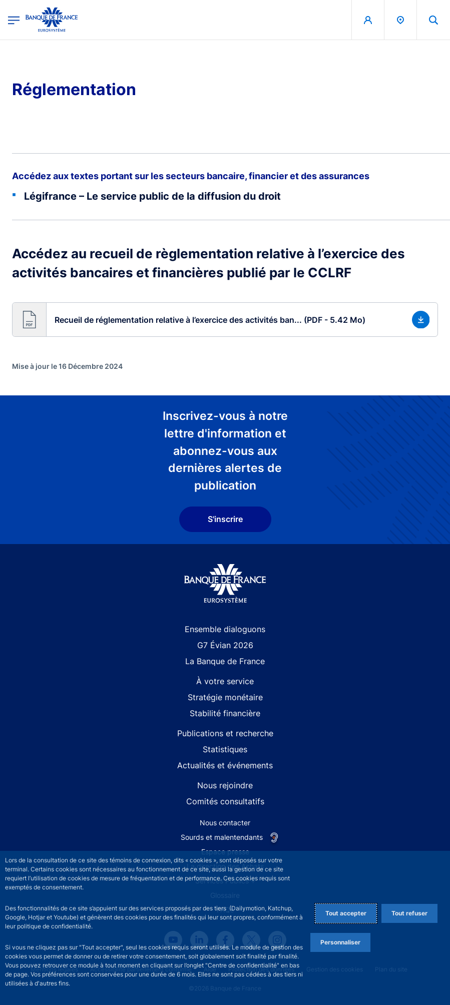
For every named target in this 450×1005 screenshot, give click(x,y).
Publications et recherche (225, 733)
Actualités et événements (225, 765)
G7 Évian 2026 (225, 645)
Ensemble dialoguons (225, 629)
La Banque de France (225, 661)
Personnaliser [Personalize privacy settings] (340, 942)
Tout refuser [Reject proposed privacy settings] (409, 913)
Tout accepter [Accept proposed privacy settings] (345, 913)
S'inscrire (225, 519)
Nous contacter (225, 822)
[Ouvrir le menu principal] (14, 20)
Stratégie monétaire (225, 697)
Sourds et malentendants (222, 837)
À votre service (225, 681)
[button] (433, 20)
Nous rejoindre (225, 785)
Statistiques (225, 749)
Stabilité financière (225, 713)
